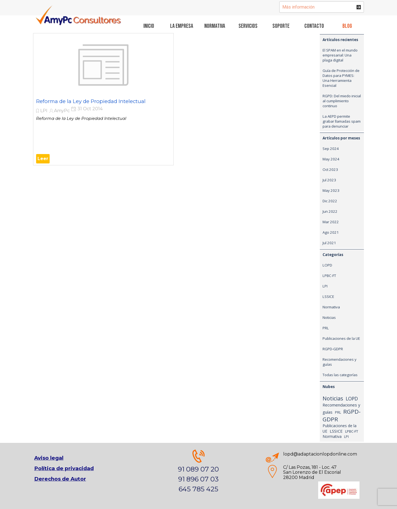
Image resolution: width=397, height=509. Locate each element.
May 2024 (331, 159)
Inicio (148, 26)
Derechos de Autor (60, 479)
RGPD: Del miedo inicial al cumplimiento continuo (342, 100)
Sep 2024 (331, 148)
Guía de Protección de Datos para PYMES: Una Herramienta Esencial (341, 78)
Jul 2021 (329, 242)
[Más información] (321, 7)
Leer (42, 158)
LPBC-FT (329, 275)
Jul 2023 (329, 179)
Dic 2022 (330, 200)
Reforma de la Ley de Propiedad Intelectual (91, 101)
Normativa (331, 307)
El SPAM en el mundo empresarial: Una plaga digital (340, 55)
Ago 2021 (331, 232)
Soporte (280, 26)
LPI (43, 110)
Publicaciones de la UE (341, 338)
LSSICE (328, 296)
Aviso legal (48, 458)
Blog (347, 26)
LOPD (327, 265)
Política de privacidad (64, 468)
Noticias (329, 317)
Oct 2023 (330, 169)
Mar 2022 (331, 221)
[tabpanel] (313, 472)
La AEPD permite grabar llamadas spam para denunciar (342, 121)
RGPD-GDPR (333, 348)
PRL (326, 327)
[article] (103, 99)
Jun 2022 (330, 211)
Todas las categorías (340, 374)
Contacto (314, 26)
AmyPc (62, 110)
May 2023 (331, 190)
